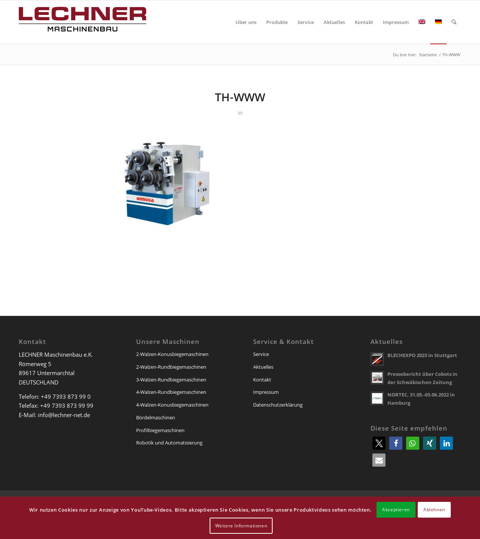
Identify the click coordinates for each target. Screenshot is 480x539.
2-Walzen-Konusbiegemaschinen (172, 354)
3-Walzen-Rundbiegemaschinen (171, 379)
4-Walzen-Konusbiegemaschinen (172, 404)
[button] (379, 443)
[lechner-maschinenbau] (82, 22)
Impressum (266, 392)
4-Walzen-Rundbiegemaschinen (171, 392)
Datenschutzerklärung (278, 404)
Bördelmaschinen (155, 417)
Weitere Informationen (241, 525)
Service (261, 354)
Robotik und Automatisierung (169, 442)
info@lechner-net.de (64, 415)
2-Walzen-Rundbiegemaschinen (171, 366)
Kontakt (262, 379)
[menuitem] (246, 22)
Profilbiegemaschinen (160, 430)
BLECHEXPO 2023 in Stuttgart (422, 355)
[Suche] (454, 22)
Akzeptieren (396, 509)
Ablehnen (434, 509)
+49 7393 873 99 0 (66, 396)
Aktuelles (263, 366)
